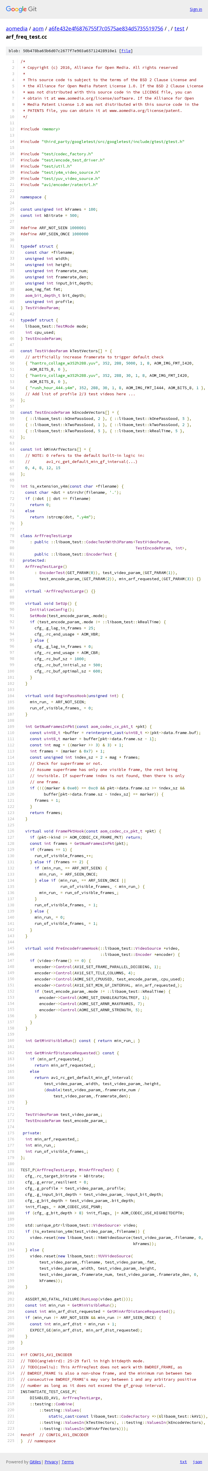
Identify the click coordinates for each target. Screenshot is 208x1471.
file (126, 50)
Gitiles (35, 1462)
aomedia (17, 28)
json (197, 1461)
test (179, 28)
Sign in (196, 9)
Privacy (51, 1462)
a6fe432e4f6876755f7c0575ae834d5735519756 (106, 28)
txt (183, 1461)
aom (38, 28)
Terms (68, 1462)
